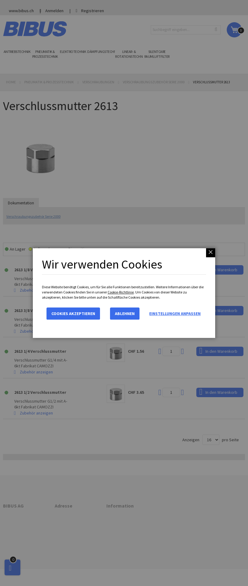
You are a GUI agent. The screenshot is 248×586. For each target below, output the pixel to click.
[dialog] (124, 293)
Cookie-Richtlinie (121, 292)
